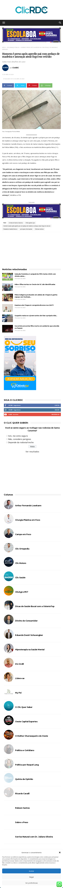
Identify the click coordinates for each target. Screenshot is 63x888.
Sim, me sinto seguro (18, 436)
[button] (60, 852)
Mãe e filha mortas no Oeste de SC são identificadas (35, 284)
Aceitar (31, 871)
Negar (31, 877)
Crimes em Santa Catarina (16, 223)
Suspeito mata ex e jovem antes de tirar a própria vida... (36, 316)
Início (4, 47)
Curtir (57, 405)
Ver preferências (31, 883)
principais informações (26, 229)
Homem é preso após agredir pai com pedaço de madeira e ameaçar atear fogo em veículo (26, 226)
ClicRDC (15, 67)
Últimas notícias (39, 229)
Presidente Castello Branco (10, 229)
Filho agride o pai (30, 223)
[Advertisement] (31, 248)
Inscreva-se (55, 414)
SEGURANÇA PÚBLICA (13, 47)
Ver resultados (32, 451)
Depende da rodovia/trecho (21, 442)
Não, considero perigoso (19, 439)
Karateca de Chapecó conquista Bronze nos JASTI (34, 305)
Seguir (57, 410)
